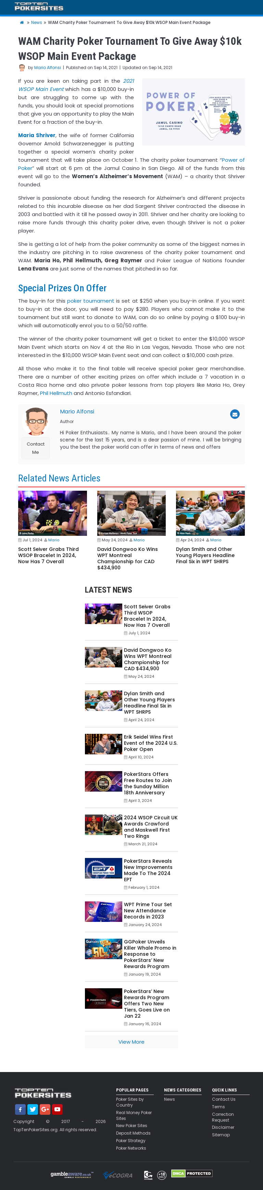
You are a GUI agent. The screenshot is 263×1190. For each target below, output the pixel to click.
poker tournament (90, 300)
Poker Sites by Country (130, 1102)
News (169, 1099)
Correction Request (223, 1117)
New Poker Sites (131, 1125)
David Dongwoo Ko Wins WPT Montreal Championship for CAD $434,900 (127, 558)
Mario (53, 540)
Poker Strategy (131, 1140)
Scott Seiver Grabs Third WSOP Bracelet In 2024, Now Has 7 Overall (48, 555)
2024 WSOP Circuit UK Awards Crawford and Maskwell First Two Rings (151, 826)
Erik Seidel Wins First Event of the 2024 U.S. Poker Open (150, 743)
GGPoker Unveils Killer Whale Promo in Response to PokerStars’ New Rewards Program (150, 954)
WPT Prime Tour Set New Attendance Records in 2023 (148, 910)
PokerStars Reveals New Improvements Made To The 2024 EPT (148, 870)
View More (131, 1041)
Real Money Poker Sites (134, 1115)
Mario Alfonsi (47, 67)
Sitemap (221, 1135)
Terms (218, 1107)
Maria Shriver (36, 135)
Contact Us (224, 1099)
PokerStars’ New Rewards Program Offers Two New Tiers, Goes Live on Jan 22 (147, 1003)
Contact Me (36, 448)
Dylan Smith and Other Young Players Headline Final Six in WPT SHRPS (205, 555)
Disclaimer (223, 1127)
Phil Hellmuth (56, 393)
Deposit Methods (133, 1133)
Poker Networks (131, 1148)
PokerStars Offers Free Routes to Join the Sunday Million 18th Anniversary (148, 783)
